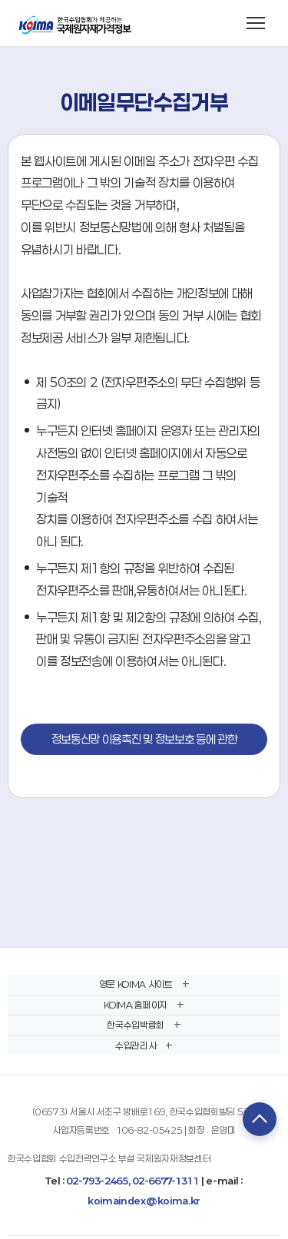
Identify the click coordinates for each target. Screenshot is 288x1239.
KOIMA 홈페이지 (135, 1004)
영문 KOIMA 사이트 (136, 984)
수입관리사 (135, 1045)
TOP (259, 1119)
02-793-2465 (96, 1180)
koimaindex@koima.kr (144, 1200)
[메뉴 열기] (256, 23)
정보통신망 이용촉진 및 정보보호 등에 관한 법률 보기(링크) (144, 743)
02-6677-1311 (165, 1180)
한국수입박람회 (135, 1024)
